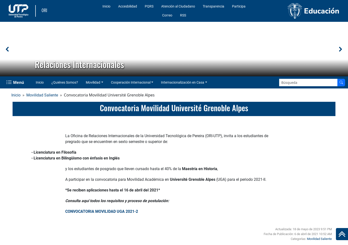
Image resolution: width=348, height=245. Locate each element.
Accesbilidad (127, 6)
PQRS (149, 6)
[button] (7, 49)
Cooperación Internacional (131, 82)
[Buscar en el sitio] (341, 82)
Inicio (106, 6)
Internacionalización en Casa (182, 82)
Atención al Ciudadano (178, 6)
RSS (183, 15)
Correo (167, 15)
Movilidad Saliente (42, 95)
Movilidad (93, 82)
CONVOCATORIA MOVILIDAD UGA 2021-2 (101, 211)
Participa (239, 6)
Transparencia (213, 6)
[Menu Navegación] (15, 82)
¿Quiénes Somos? (64, 82)
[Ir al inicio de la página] (342, 234)
